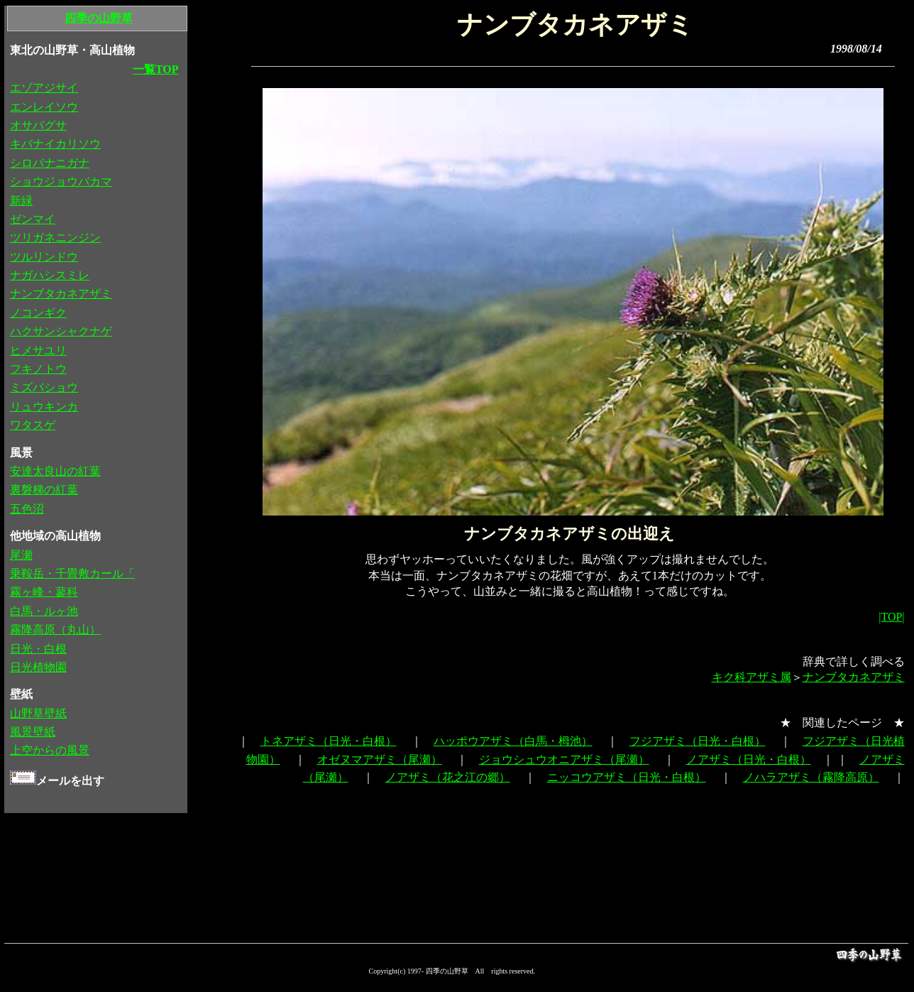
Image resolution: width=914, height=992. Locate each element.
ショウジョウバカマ (61, 181)
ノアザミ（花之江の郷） (447, 777)
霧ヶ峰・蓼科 (44, 592)
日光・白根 (38, 649)
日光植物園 (38, 667)
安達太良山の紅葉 (55, 471)
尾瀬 (21, 555)
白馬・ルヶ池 (44, 611)
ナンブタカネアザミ (854, 677)
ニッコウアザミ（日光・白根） (626, 777)
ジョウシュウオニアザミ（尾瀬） (564, 759)
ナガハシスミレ (49, 275)
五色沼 (27, 509)
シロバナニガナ (49, 163)
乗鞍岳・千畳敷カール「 (72, 573)
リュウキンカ (44, 406)
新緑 (21, 201)
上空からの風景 (49, 750)
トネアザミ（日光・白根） (328, 741)
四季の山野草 (99, 18)
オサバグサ (38, 125)
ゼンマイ (32, 219)
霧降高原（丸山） (55, 629)
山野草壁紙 (38, 713)
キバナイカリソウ (55, 144)
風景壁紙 (32, 732)
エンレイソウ (44, 107)
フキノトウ (38, 369)
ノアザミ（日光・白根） (748, 759)
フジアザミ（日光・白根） (697, 741)
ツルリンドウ (44, 257)
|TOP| (891, 617)
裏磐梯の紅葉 (44, 490)
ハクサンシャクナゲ (61, 331)
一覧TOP (156, 69)
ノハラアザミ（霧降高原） (811, 777)
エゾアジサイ (44, 88)
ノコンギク (38, 313)
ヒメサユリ (38, 350)
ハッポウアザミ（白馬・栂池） (513, 741)
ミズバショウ (44, 387)
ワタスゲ (32, 425)
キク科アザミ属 (751, 677)
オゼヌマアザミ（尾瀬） (379, 759)
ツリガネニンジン (55, 237)
